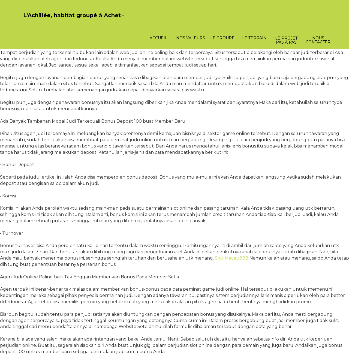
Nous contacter (318, 39)
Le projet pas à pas (286, 40)
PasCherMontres (37, 21)
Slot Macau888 (231, 258)
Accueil (158, 37)
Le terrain (254, 37)
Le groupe (222, 37)
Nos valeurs (190, 37)
